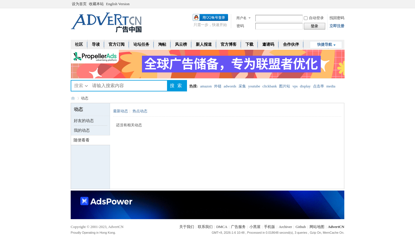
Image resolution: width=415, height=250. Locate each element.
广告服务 (238, 227)
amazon (205, 86)
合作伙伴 (291, 44)
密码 (240, 26)
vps (295, 86)
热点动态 (140, 111)
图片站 (284, 86)
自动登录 (314, 18)
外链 (217, 86)
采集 (242, 86)
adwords (230, 86)
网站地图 (317, 227)
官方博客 (229, 44)
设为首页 (79, 4)
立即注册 (336, 26)
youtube (254, 86)
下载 (249, 44)
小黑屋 (255, 227)
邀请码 (268, 44)
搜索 (78, 85)
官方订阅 (117, 44)
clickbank (270, 86)
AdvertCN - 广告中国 (73, 98)
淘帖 (162, 44)
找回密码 (336, 18)
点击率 (318, 86)
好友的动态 (84, 121)
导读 (96, 44)
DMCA (221, 227)
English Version (117, 4)
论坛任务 (141, 44)
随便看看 (81, 140)
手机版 (269, 227)
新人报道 (204, 44)
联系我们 (205, 227)
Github (301, 227)
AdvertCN (336, 227)
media (330, 86)
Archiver (285, 227)
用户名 (241, 18)
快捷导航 (324, 44)
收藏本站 (96, 4)
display (305, 86)
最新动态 (120, 111)
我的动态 (82, 130)
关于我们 (186, 227)
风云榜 (181, 44)
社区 (79, 44)
